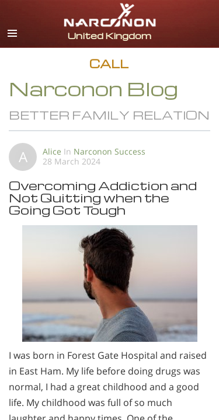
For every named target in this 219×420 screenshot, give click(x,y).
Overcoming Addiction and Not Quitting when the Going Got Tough (103, 197)
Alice (52, 151)
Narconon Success (109, 151)
